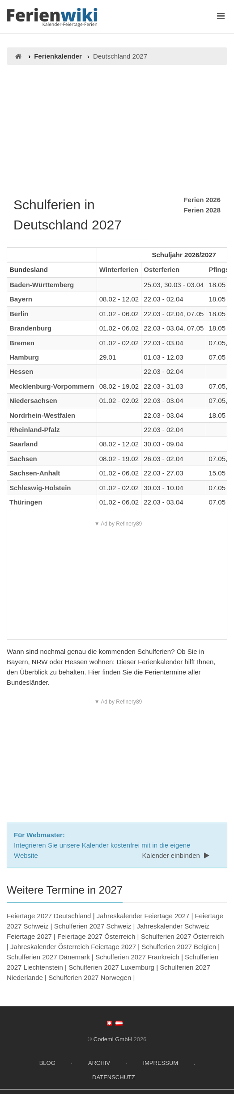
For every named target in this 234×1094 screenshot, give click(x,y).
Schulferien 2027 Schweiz (93, 926)
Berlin (19, 314)
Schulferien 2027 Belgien (178, 946)
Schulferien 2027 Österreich (182, 936)
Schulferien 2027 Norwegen (89, 977)
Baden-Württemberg (41, 284)
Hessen (21, 371)
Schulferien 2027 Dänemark (48, 957)
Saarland (23, 444)
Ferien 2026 (202, 200)
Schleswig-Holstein (40, 488)
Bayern (20, 299)
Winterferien (118, 269)
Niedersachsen (33, 400)
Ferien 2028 (202, 210)
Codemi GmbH (113, 1039)
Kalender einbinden (176, 855)
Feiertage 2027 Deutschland (49, 916)
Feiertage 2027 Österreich (96, 936)
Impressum (160, 1063)
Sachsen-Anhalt (34, 473)
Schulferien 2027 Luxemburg (111, 967)
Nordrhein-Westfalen (42, 415)
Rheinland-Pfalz (34, 429)
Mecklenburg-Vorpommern (51, 386)
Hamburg (24, 357)
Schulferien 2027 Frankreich (137, 957)
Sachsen (23, 458)
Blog (47, 1063)
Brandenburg (30, 328)
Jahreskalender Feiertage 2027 (143, 916)
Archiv (99, 1063)
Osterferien (161, 269)
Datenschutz (113, 1077)
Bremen (21, 343)
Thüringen (25, 502)
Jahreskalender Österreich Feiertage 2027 (73, 946)
